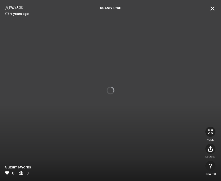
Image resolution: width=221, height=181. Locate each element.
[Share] (210, 149)
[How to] (210, 166)
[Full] (210, 132)
